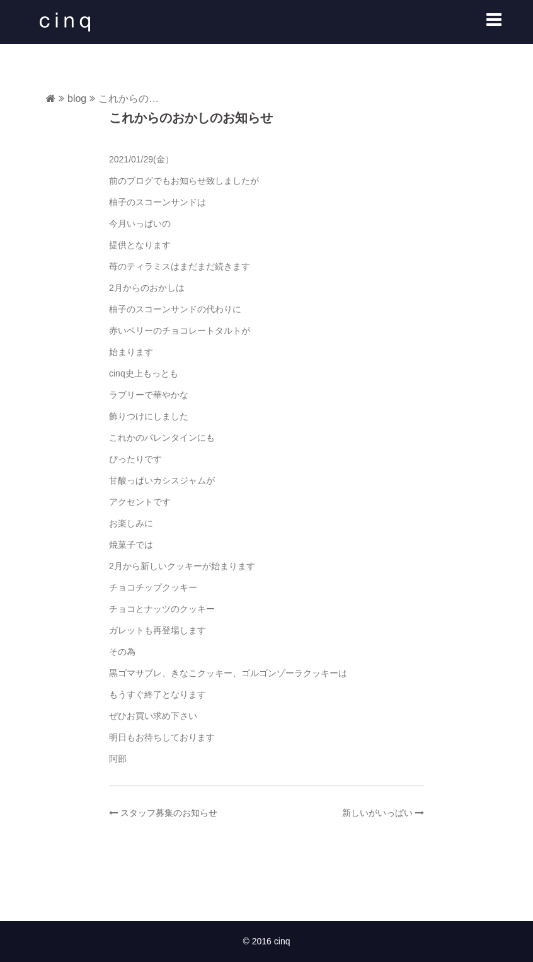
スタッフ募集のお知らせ (168, 813)
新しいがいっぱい (377, 813)
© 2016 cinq (266, 941)
